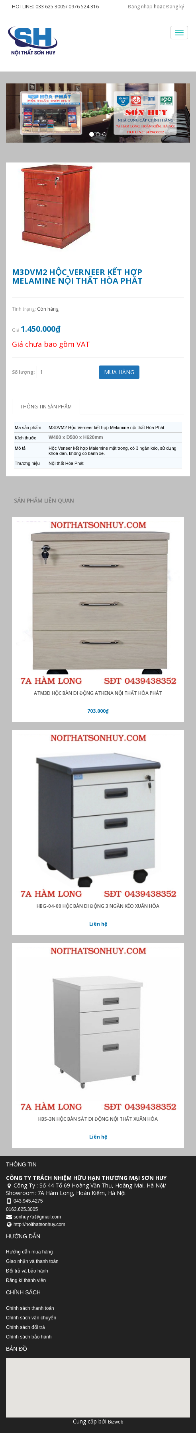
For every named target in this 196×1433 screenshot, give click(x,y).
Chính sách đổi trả (25, 1327)
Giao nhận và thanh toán (32, 1261)
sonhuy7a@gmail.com (37, 1217)
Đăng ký (175, 6)
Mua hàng (119, 372)
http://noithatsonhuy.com (39, 1224)
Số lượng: (23, 372)
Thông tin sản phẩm (46, 406)
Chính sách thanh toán (30, 1308)
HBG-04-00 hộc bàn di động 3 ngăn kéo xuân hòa (98, 906)
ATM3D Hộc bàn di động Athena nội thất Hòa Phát (98, 693)
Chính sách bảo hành (28, 1337)
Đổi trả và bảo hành (27, 1271)
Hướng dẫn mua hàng (29, 1252)
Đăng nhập (140, 6)
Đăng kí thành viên (26, 1280)
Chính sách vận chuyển (31, 1318)
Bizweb (115, 1422)
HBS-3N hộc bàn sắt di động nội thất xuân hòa (98, 1119)
